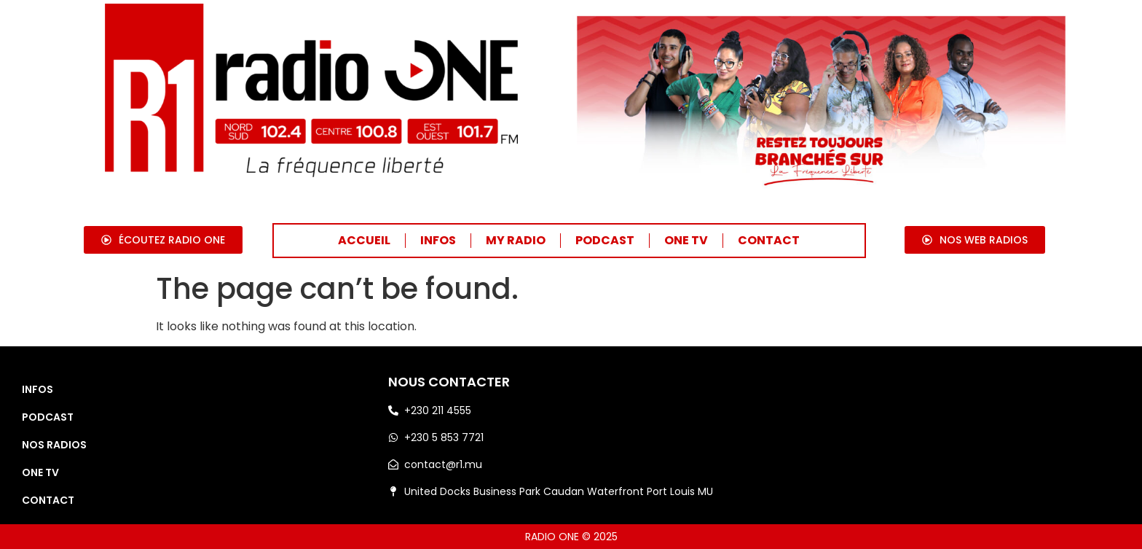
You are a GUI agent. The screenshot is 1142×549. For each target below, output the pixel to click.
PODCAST (604, 240)
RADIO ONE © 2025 (571, 536)
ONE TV (686, 240)
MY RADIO (516, 240)
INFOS (438, 240)
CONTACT (769, 240)
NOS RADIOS (54, 444)
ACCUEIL (364, 240)
